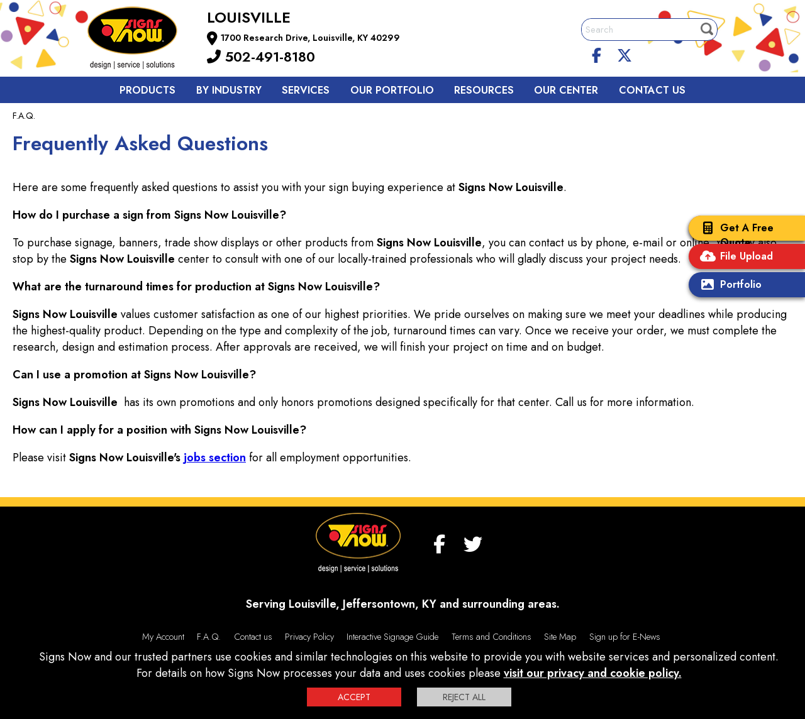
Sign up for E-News (624, 636)
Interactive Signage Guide (392, 636)
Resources (484, 90)
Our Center (566, 90)
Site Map (560, 636)
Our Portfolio (392, 90)
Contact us (652, 90)
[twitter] (624, 53)
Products (147, 90)
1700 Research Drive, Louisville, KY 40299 (310, 37)
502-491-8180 (261, 57)
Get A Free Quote (734, 235)
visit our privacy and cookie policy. (593, 673)
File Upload (734, 257)
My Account (163, 636)
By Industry (229, 90)
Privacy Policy (309, 636)
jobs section (215, 457)
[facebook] (597, 53)
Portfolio (728, 285)
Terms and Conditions (491, 636)
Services (306, 90)
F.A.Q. (209, 636)
